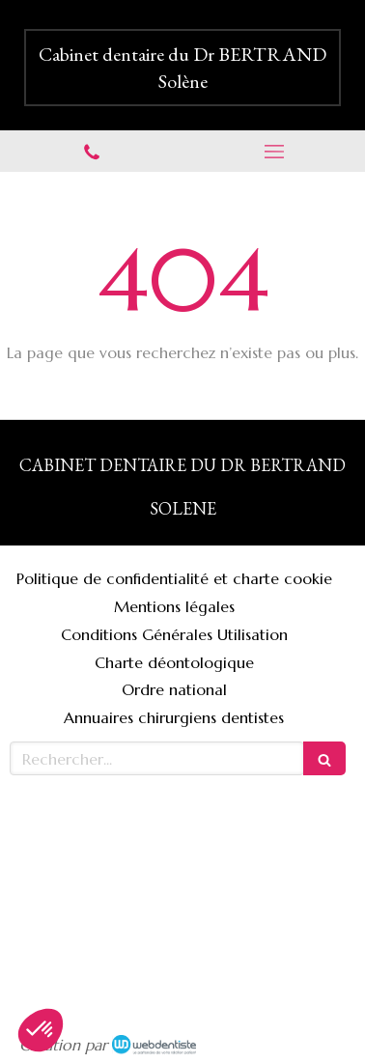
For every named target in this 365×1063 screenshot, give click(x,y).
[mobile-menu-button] (273, 151)
